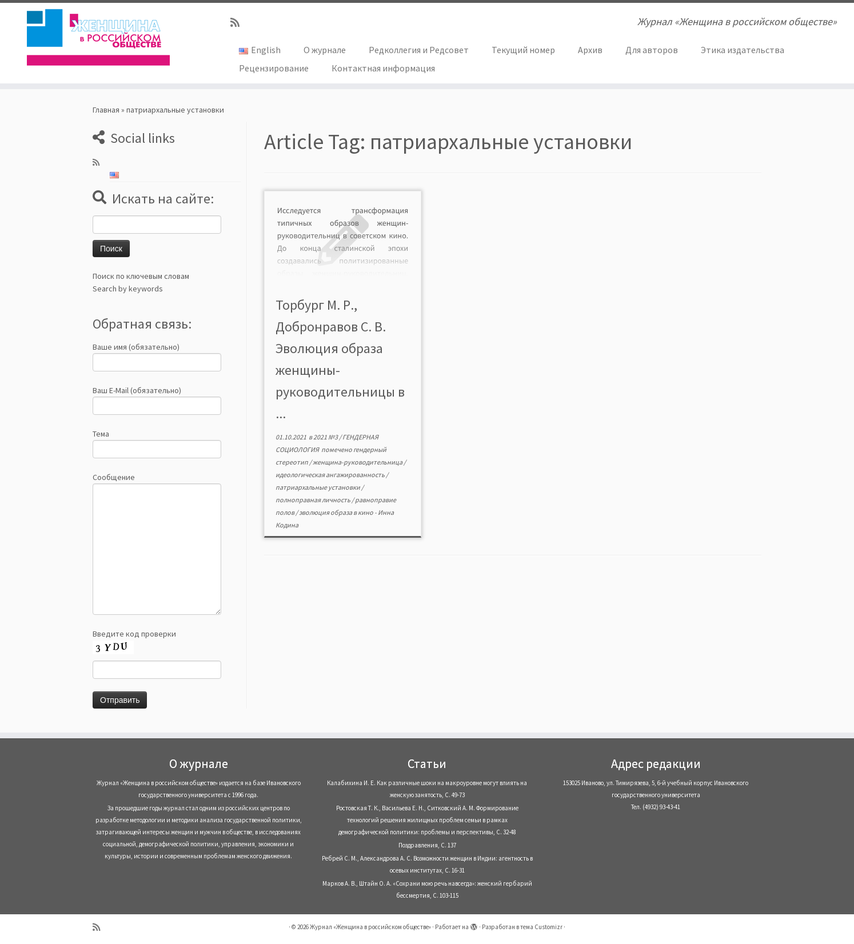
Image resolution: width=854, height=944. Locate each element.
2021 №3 (326, 437)
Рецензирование (274, 68)
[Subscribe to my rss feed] (238, 22)
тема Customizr (541, 927)
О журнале (325, 49)
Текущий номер (523, 49)
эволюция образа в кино (336, 512)
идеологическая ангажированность (331, 474)
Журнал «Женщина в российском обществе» (370, 927)
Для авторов (651, 49)
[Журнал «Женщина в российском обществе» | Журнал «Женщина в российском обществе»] (98, 37)
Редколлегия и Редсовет (419, 49)
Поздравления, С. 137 (427, 845)
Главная (106, 110)
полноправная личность (314, 499)
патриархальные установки (318, 487)
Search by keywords (128, 288)
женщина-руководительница (358, 462)
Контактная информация (383, 68)
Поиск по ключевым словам (141, 276)
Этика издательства (742, 49)
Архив (590, 49)
